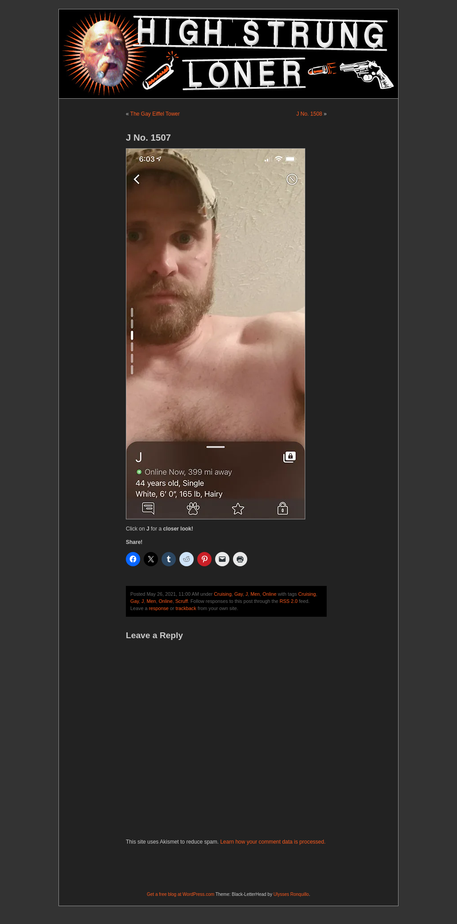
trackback (185, 608)
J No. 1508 (309, 114)
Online (269, 594)
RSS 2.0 (289, 601)
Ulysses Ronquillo (291, 894)
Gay (238, 594)
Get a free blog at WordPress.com (180, 894)
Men (255, 594)
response (158, 608)
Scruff (181, 601)
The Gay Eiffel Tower (155, 114)
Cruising (223, 594)
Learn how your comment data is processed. (272, 842)
